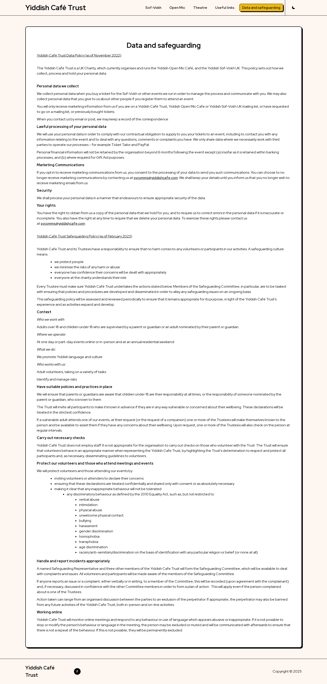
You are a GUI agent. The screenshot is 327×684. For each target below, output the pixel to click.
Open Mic (177, 7)
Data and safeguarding (261, 7)
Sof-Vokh (153, 7)
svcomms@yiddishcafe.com (156, 177)
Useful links (224, 7)
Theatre (200, 7)
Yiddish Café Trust (55, 7)
